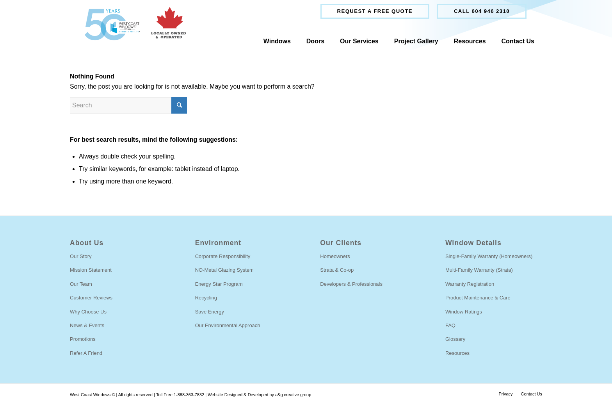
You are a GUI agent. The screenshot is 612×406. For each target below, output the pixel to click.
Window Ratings (463, 312)
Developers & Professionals (351, 284)
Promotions (83, 339)
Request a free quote (375, 11)
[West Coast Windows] (132, 24)
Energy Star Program (219, 284)
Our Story (81, 256)
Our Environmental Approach (227, 325)
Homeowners (335, 256)
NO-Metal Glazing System (224, 270)
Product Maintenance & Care (478, 298)
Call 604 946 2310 (482, 11)
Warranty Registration (469, 284)
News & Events (87, 325)
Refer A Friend (86, 353)
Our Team (81, 284)
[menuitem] (374, 11)
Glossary (455, 339)
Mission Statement (91, 270)
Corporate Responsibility (223, 256)
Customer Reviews (91, 298)
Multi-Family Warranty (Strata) (479, 270)
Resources (457, 353)
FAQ (450, 325)
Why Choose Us (88, 312)
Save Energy (209, 312)
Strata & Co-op (337, 270)
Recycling (206, 298)
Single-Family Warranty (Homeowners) (488, 256)
